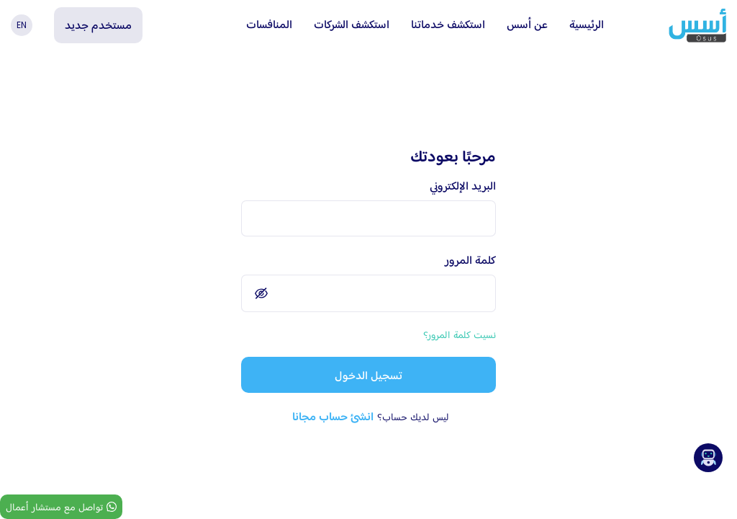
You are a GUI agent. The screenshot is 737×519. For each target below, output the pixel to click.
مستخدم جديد (98, 25)
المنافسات (269, 24)
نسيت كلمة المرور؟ (459, 334)
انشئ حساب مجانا (333, 416)
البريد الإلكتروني (463, 185)
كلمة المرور (470, 260)
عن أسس (527, 24)
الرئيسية (586, 24)
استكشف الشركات (351, 24)
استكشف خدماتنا (448, 24)
